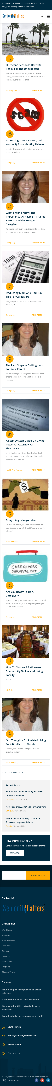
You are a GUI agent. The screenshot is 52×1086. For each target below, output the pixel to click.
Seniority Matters (13, 90)
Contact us (15, 853)
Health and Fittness (14, 470)
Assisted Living (12, 541)
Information (7, 961)
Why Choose (7, 930)
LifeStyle (9, 690)
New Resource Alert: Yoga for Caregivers (26, 806)
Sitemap (5, 951)
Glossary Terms (8, 972)
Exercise (9, 826)
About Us (6, 935)
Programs (6, 967)
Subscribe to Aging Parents (13, 772)
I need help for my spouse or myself (22, 1016)
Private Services (8, 940)
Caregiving (10, 162)
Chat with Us (14, 1053)
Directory (6, 956)
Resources (6, 945)
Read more (37, 90)
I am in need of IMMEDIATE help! (20, 999)
